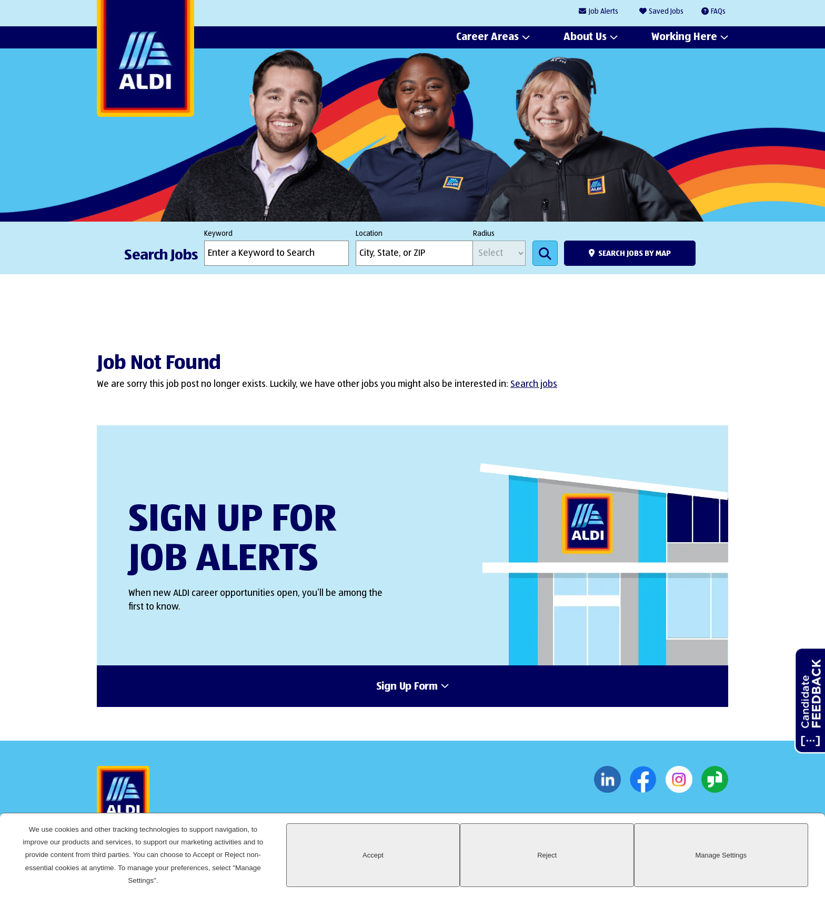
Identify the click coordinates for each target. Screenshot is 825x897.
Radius (484, 233)
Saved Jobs (666, 11)
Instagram (679, 784)
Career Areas (487, 37)
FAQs (718, 11)
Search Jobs (545, 253)
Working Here (684, 37)
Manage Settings (768, 874)
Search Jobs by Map (634, 253)
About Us (585, 37)
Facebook (643, 784)
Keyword (218, 233)
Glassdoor (714, 784)
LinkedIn (607, 784)
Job (603, 12)
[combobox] (414, 253)
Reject (689, 874)
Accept (610, 874)
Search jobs (533, 384)
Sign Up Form (407, 689)
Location (369, 233)
